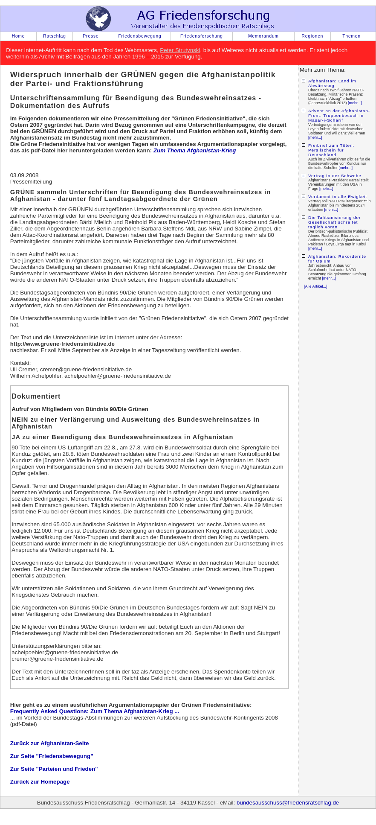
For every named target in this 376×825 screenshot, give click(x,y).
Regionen (313, 36)
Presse (90, 36)
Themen (351, 36)
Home (18, 36)
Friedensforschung (201, 36)
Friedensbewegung (139, 36)
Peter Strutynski (180, 50)
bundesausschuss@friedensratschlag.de (288, 802)
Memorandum (263, 36)
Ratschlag (54, 36)
